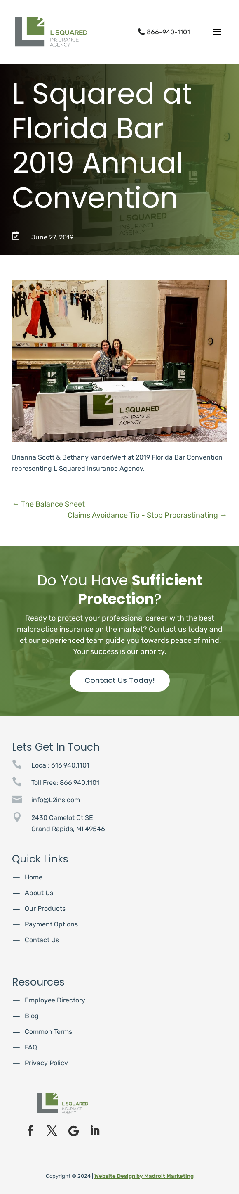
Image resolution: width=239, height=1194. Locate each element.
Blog (32, 1016)
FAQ (31, 1047)
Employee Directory (55, 1000)
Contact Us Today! (119, 680)
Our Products (45, 908)
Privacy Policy (46, 1063)
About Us (39, 893)
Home (33, 877)
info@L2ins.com (55, 800)
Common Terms (48, 1031)
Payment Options (51, 924)
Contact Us (42, 940)
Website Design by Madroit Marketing (144, 1176)
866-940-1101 (164, 32)
